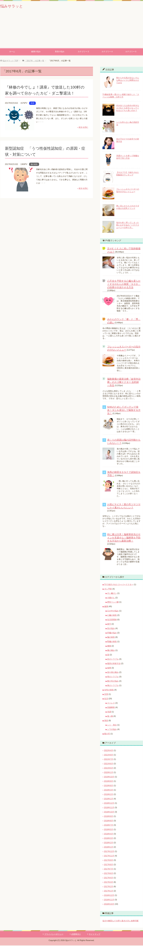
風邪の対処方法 (114, 664)
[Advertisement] (71, 30)
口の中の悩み (113, 611)
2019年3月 (108, 791)
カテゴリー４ (107, 52)
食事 (109, 668)
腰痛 (109, 647)
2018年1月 (108, 848)
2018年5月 (108, 830)
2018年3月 (108, 839)
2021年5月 (108, 769)
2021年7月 (108, 760)
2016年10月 (109, 905)
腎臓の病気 (112, 642)
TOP (10, 61)
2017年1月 (108, 891)
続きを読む (83, 128)
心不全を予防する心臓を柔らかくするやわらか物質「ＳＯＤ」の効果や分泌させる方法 (124, 284)
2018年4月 (108, 834)
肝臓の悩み (112, 633)
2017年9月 (108, 861)
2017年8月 (108, 865)
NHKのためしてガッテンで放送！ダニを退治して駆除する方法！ (124, 410)
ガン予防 (108, 589)
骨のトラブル (113, 677)
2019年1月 (108, 799)
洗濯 (109, 712)
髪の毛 (107, 734)
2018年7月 (108, 826)
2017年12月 (109, 852)
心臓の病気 (112, 616)
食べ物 (110, 717)
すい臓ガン (112, 594)
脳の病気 (34, 165)
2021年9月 (108, 755)
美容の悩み (59, 52)
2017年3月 (108, 883)
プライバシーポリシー (53, 935)
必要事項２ (76, 935)
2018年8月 (108, 821)
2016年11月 (109, 900)
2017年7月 (108, 870)
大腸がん (111, 598)
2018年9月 (108, 817)
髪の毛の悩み (113, 682)
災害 (106, 695)
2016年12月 (109, 896)
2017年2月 (108, 887)
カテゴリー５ (131, 52)
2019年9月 (108, 782)
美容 (106, 721)
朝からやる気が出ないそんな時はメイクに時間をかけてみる (127, 80)
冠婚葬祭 (111, 708)
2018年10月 (109, 812)
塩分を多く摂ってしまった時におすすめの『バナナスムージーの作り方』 (127, 225)
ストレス (111, 704)
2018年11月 (109, 808)
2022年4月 (108, 751)
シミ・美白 (112, 726)
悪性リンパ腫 (113, 603)
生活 (32, 104)
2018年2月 (108, 843)
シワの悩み (112, 730)
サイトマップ (94, 935)
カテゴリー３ (83, 52)
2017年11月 (109, 856)
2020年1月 (108, 773)
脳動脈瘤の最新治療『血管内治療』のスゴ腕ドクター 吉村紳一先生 (124, 382)
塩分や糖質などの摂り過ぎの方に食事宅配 (120, 921)
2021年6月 (108, 764)
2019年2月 (108, 795)
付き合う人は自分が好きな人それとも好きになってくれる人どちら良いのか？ (127, 108)
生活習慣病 (112, 620)
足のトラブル (113, 660)
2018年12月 (109, 804)
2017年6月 (108, 874)
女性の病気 (109, 690)
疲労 (109, 625)
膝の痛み (111, 651)
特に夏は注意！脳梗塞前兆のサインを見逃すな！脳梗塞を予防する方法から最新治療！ (124, 538)
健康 (106, 607)
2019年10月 (109, 777)
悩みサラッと (13, 6)
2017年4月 (108, 878)
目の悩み (111, 629)
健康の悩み (36, 52)
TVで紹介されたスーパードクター (118, 585)
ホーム (12, 52)
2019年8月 (108, 786)
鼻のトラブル (113, 686)
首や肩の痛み (113, 673)
